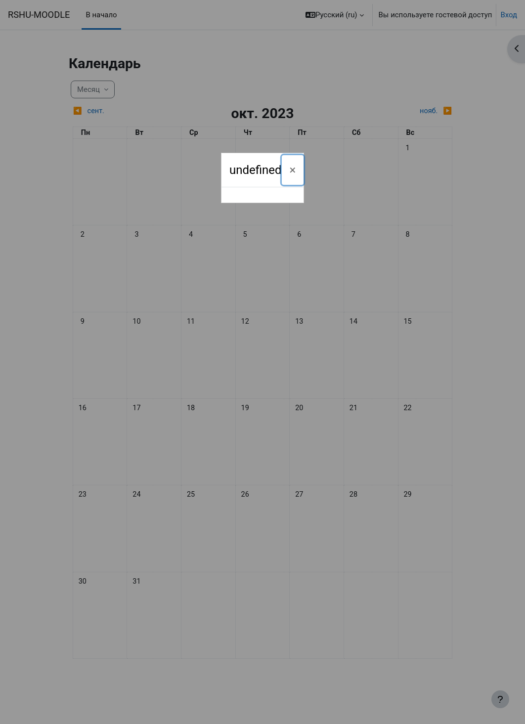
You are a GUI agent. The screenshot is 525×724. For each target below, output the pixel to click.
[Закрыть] (293, 170)
